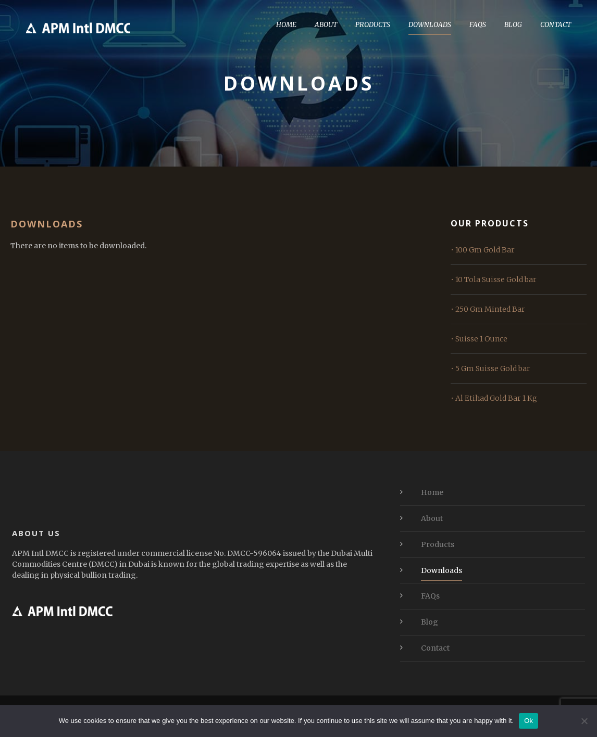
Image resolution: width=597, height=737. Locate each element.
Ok (528, 721)
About (326, 25)
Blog (513, 25)
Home (286, 25)
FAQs (477, 25)
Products (372, 25)
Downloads (429, 25)
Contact (555, 25)
